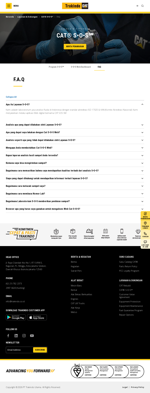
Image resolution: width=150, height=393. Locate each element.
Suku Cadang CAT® (128, 262)
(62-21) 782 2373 (14, 283)
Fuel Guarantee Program (131, 310)
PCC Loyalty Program (129, 271)
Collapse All (11, 97)
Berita (74, 262)
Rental (74, 290)
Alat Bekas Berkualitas (81, 294)
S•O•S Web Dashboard (81, 67)
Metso (74, 312)
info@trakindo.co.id (15, 301)
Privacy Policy (137, 387)
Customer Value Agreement (127, 295)
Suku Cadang (126, 256)
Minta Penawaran (75, 46)
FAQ (99, 67)
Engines (74, 299)
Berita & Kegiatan (81, 256)
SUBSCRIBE (40, 350)
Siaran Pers (76, 271)
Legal (125, 387)
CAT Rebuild (125, 285)
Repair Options (126, 315)
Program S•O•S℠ (56, 67)
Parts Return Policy (128, 266)
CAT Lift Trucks (78, 303)
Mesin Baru (76, 285)
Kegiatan (75, 266)
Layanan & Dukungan (130, 280)
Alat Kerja (75, 307)
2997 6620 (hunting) (15, 288)
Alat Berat (77, 280)
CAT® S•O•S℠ (126, 290)
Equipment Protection (129, 301)
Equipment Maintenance (131, 306)
